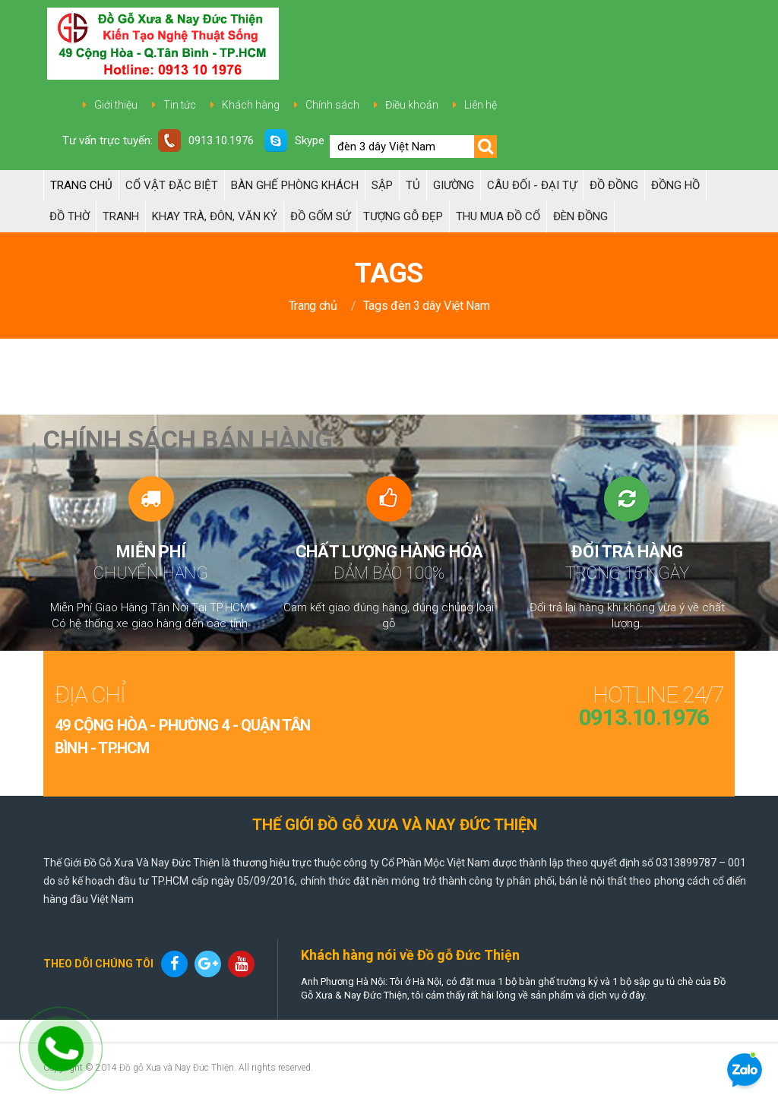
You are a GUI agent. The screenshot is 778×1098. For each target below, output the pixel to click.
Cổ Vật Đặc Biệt (171, 185)
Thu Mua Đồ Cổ (498, 216)
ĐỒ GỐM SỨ (320, 216)
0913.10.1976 (206, 140)
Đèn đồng (580, 216)
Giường (453, 185)
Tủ (413, 185)
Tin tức (179, 105)
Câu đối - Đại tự (532, 185)
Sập (382, 185)
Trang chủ (81, 185)
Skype (294, 140)
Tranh (121, 216)
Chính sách (332, 105)
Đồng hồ (675, 185)
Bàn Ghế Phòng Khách (295, 185)
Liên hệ (480, 105)
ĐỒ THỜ (69, 216)
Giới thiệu (116, 105)
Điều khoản (411, 105)
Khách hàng (251, 105)
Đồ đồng (614, 185)
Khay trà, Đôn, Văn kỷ (214, 216)
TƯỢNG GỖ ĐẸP (403, 216)
